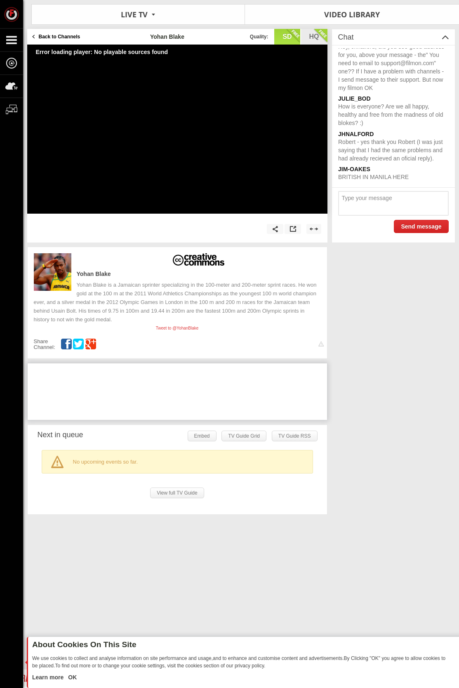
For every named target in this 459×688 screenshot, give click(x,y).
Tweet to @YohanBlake (177, 328)
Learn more (48, 677)
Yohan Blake (94, 274)
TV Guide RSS (294, 436)
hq (318, 36)
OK (71, 677)
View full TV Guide (177, 493)
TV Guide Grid (244, 436)
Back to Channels (59, 37)
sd (291, 36)
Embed (202, 436)
